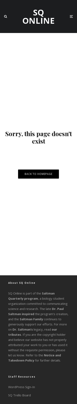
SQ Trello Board (19, 395)
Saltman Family (31, 319)
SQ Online (38, 16)
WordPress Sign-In (21, 387)
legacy (28, 329)
